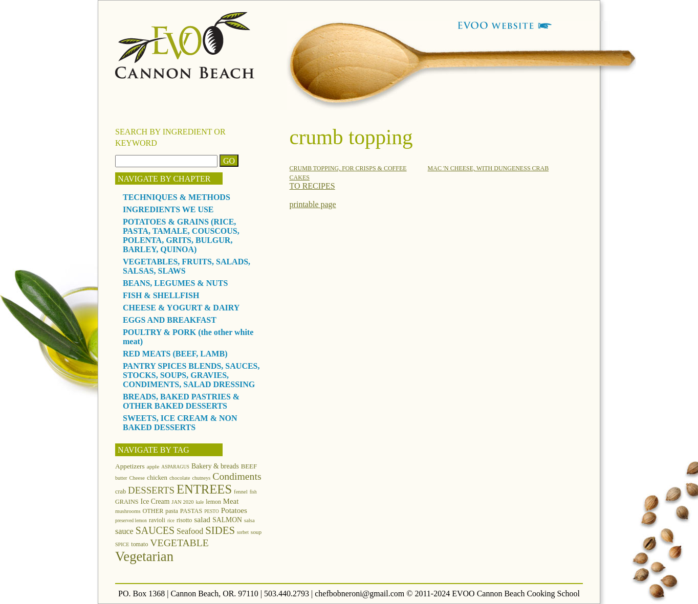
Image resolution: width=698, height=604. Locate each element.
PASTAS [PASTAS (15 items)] (191, 510)
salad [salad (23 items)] (202, 519)
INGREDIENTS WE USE (168, 209)
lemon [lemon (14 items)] (213, 501)
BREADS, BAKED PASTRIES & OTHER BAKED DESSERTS (181, 401)
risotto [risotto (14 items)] (184, 520)
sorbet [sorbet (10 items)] (243, 532)
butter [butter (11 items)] (121, 478)
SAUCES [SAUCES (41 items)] (155, 530)
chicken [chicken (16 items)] (157, 477)
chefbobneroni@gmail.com (359, 593)
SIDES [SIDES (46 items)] (220, 530)
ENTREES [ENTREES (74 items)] (204, 489)
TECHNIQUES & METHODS (176, 197)
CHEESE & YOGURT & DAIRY (181, 307)
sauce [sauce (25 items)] (124, 531)
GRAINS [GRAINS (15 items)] (127, 501)
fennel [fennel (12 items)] (241, 492)
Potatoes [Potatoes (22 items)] (234, 510)
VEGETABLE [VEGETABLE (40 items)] (179, 542)
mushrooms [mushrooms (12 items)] (128, 511)
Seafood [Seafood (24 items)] (190, 531)
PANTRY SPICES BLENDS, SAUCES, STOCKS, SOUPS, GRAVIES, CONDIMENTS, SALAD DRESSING (191, 375)
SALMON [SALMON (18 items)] (227, 520)
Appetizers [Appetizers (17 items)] (130, 466)
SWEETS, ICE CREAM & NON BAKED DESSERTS (180, 423)
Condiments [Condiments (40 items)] (236, 476)
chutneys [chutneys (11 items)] (201, 478)
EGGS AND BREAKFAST (169, 320)
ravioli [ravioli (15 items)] (157, 520)
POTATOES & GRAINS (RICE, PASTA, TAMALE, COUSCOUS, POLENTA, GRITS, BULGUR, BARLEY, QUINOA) (181, 235)
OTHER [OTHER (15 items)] (153, 510)
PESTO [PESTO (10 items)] (211, 511)
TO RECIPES (312, 186)
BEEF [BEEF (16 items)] (249, 466)
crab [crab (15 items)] (120, 491)
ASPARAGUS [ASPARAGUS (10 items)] (175, 466)
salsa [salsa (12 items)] (249, 520)
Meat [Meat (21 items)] (230, 501)
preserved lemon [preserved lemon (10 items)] (131, 520)
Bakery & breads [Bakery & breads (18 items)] (215, 466)
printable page (313, 204)
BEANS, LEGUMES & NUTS (175, 283)
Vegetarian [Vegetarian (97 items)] (144, 556)
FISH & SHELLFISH (161, 295)
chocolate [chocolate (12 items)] (179, 478)
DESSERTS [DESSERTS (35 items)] (151, 490)
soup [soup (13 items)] (256, 532)
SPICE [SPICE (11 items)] (122, 544)
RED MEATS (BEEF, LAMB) (175, 353)
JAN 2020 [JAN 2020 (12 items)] (182, 502)
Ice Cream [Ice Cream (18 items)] (155, 501)
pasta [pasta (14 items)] (171, 510)
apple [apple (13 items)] (153, 466)
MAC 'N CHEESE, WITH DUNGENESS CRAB (488, 168)
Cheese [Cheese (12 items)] (137, 478)
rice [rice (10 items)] (170, 520)
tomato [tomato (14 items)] (139, 544)
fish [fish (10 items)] (253, 492)
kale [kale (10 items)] (200, 502)
